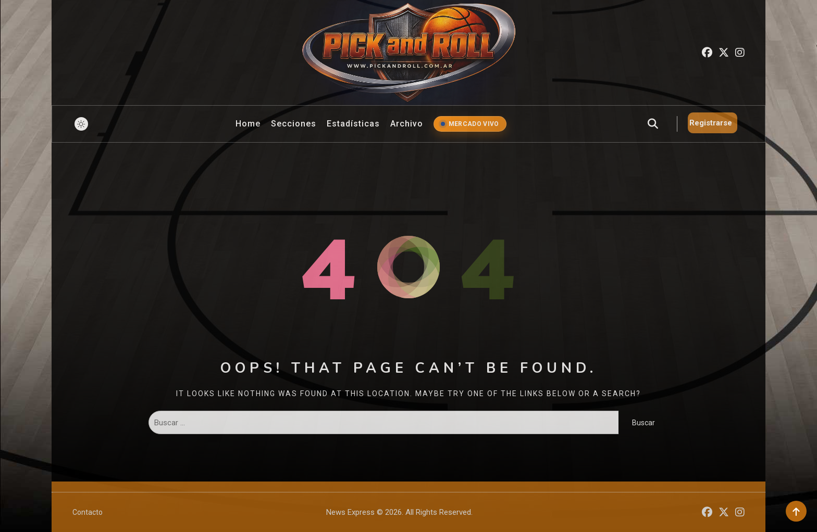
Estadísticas (353, 124)
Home (248, 124)
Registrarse (710, 123)
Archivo (406, 124)
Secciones (293, 124)
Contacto (87, 512)
